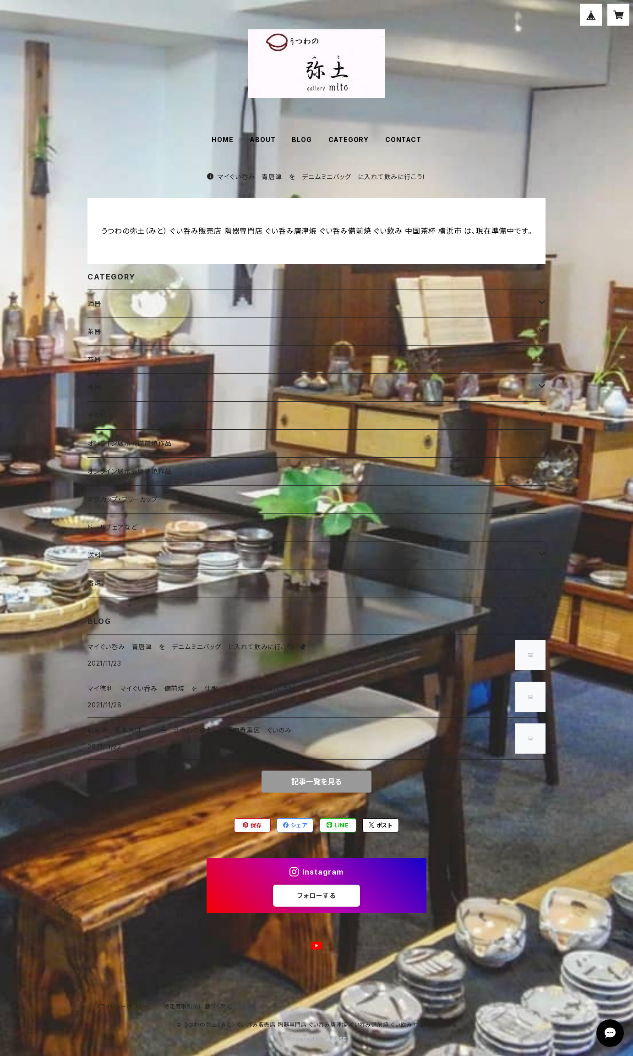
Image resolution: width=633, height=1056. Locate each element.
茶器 (94, 331)
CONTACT (403, 139)
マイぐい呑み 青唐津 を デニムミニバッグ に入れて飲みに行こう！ (316, 177)
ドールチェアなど (112, 527)
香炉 (94, 583)
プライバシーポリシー (122, 1006)
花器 (94, 359)
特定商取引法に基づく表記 (198, 1006)
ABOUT (262, 139)
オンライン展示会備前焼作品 (129, 443)
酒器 (94, 303)
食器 (94, 387)
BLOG (301, 139)
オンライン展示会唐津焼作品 (129, 471)
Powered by (316, 1039)
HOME (222, 139)
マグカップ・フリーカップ (122, 499)
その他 (97, 415)
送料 (94, 555)
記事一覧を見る (316, 781)
